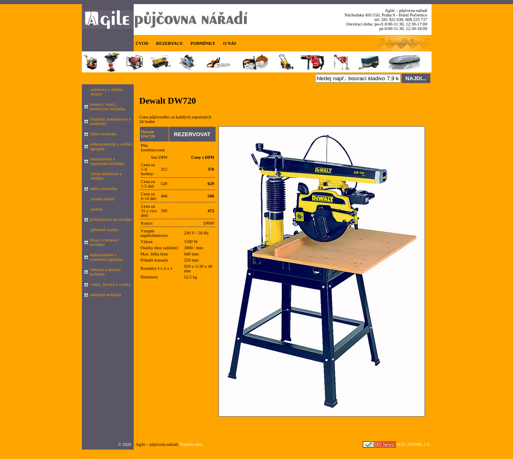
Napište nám (191, 444)
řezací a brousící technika (104, 242)
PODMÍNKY (202, 43)
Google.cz (143, 452)
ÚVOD (142, 43)
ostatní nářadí (103, 199)
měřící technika (103, 188)
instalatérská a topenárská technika (107, 161)
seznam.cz (163, 452)
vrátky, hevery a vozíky (110, 284)
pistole (96, 209)
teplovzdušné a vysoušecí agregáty (106, 257)
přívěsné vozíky (105, 229)
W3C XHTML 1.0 (413, 444)
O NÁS (229, 43)
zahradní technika (105, 294)
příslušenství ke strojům (111, 219)
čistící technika (103, 134)
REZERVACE (169, 43)
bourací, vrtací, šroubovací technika (107, 106)
